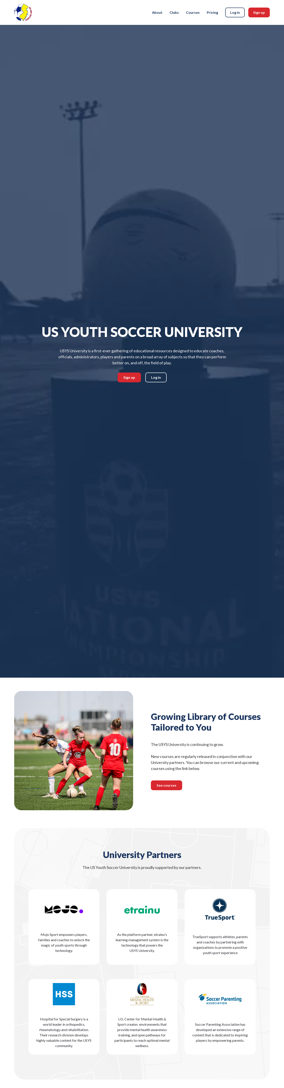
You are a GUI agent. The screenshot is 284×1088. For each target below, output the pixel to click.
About (157, 12)
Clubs (174, 12)
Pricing (212, 12)
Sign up (259, 12)
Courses (193, 12)
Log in (235, 12)
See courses (166, 786)
